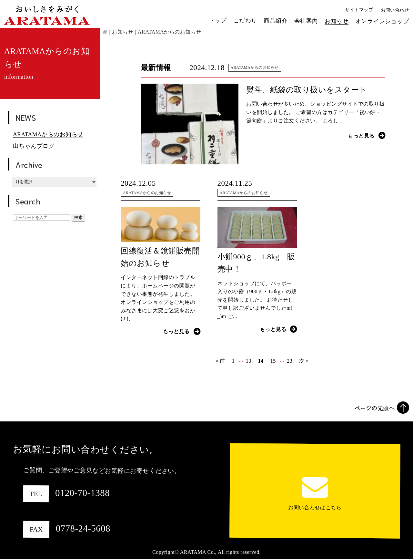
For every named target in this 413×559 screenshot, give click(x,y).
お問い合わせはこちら (314, 507)
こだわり (245, 20)
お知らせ (336, 20)
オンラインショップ (382, 21)
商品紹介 (275, 20)
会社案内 (306, 20)
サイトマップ (359, 9)
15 (273, 361)
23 (289, 361)
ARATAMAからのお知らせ (48, 134)
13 (248, 361)
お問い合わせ (395, 10)
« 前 (220, 361)
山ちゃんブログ (34, 145)
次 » (304, 361)
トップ (218, 20)
